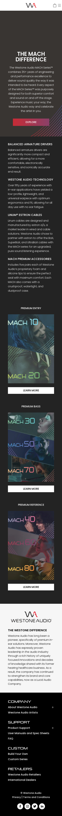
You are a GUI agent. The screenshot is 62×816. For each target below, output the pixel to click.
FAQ (10, 738)
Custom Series (18, 759)
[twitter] (35, 806)
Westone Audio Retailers (24, 774)
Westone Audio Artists (23, 712)
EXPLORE (31, 122)
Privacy (16, 797)
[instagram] (27, 806)
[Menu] (59, 5)
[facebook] (20, 806)
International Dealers (22, 780)
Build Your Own (18, 754)
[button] (31, 708)
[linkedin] (42, 806)
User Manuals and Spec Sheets (28, 733)
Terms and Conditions (36, 797)
